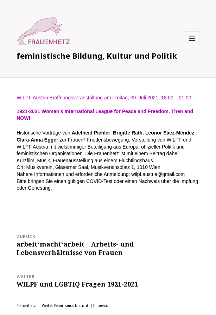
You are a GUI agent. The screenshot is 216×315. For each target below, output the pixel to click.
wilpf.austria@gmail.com (158, 174)
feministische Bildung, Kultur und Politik (97, 55)
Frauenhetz (26, 305)
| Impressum (101, 305)
